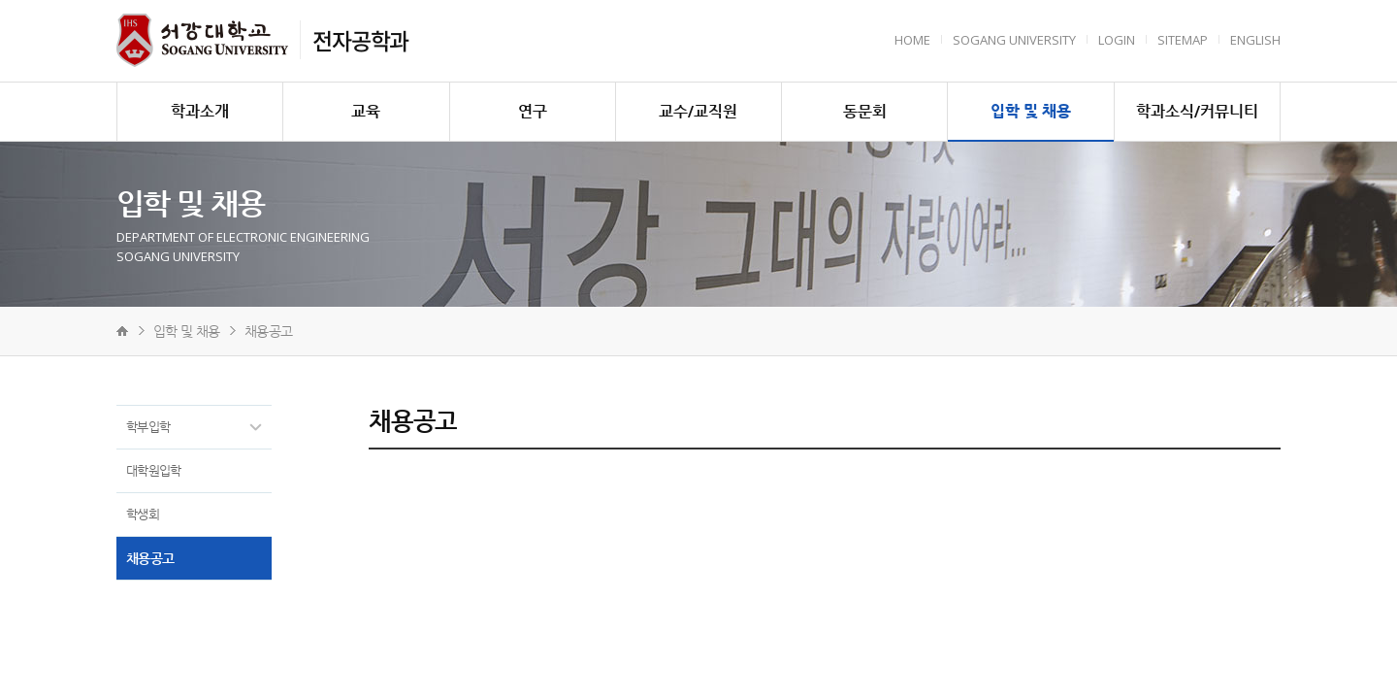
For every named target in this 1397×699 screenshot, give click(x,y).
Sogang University (1014, 40)
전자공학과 (360, 39)
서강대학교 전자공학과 (202, 40)
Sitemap (1182, 40)
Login (1116, 40)
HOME (912, 40)
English (1255, 40)
